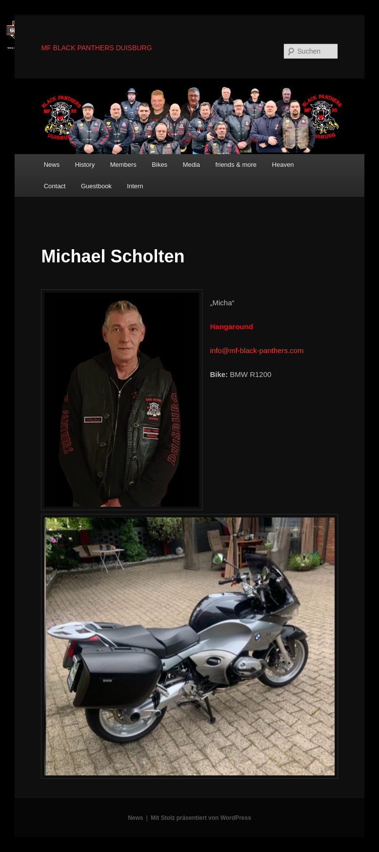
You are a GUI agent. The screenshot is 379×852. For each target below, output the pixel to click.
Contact (55, 186)
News (52, 164)
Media (191, 164)
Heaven (283, 164)
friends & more (236, 164)
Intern (135, 186)
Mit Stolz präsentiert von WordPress (201, 817)
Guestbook (96, 186)
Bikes (159, 164)
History (85, 164)
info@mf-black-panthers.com (256, 350)
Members (123, 164)
